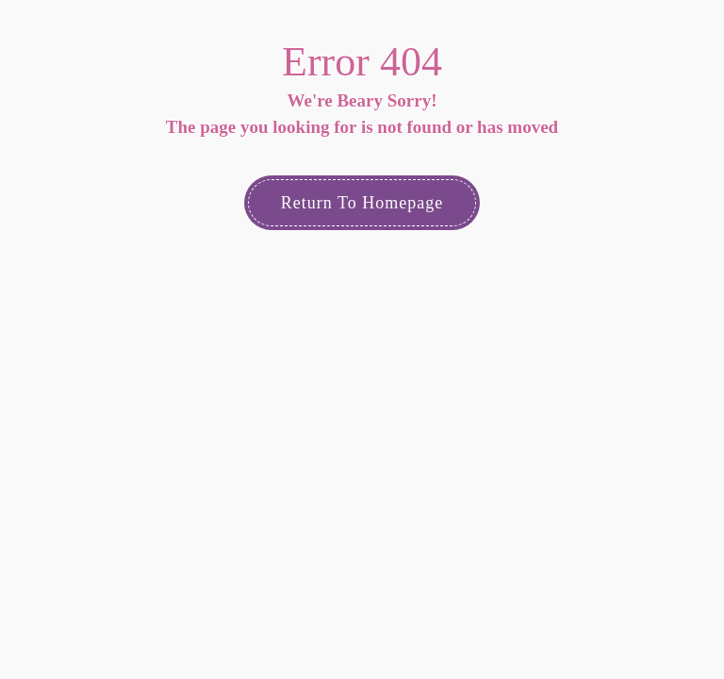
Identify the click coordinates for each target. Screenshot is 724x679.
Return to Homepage (362, 202)
